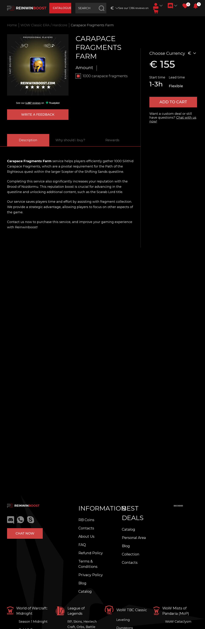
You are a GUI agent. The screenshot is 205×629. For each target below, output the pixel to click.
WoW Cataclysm (178, 622)
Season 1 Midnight (33, 622)
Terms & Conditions (87, 564)
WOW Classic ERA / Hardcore (43, 25)
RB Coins (86, 520)
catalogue (62, 8)
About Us (86, 536)
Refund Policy (90, 553)
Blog (82, 583)
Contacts (86, 528)
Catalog (85, 591)
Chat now (25, 533)
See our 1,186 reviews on (133, 8)
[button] (195, 5)
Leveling (123, 620)
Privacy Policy (90, 575)
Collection (130, 554)
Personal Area (134, 538)
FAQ (82, 545)
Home (12, 25)
